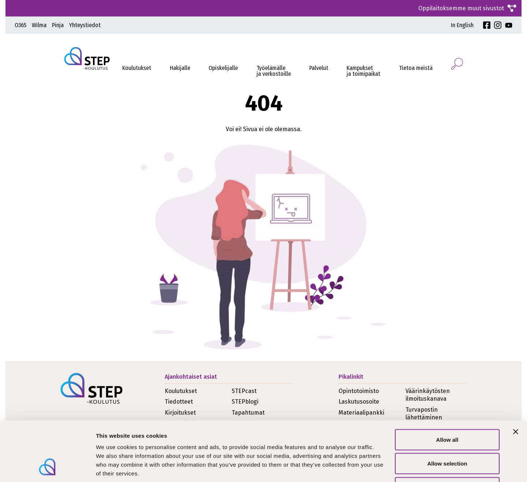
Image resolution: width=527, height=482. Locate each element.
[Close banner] (515, 378)
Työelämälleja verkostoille (274, 70)
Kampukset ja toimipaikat (363, 70)
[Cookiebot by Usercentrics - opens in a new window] (47, 467)
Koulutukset (136, 67)
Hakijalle (180, 67)
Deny (447, 434)
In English (462, 25)
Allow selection (447, 410)
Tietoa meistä (416, 67)
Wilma (39, 25)
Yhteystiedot (85, 25)
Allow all (447, 386)
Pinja (58, 25)
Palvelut (318, 67)
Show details (384, 467)
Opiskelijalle (223, 67)
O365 (20, 25)
